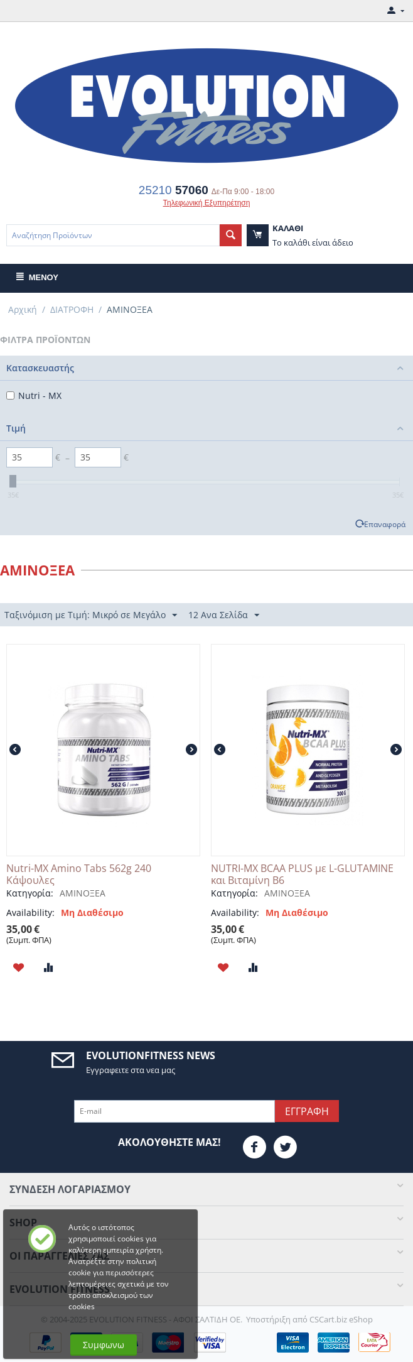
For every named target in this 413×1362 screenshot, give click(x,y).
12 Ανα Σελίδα (223, 615)
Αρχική (22, 309)
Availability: (30, 912)
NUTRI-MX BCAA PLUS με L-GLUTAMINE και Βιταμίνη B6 (302, 874)
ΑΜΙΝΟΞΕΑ (82, 893)
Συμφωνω (103, 1345)
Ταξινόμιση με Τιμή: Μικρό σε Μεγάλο (90, 615)
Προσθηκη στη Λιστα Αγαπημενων (19, 967)
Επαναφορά (384, 524)
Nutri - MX (34, 395)
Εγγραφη (307, 1111)
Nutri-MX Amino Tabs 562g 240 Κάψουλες (78, 874)
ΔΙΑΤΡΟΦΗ (72, 309)
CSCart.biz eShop (341, 1319)
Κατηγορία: (29, 893)
